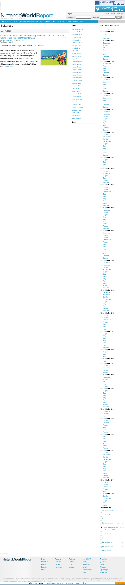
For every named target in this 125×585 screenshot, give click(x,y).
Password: (103, 17)
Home (4, 21)
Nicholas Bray (76, 40)
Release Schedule (106, 550)
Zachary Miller (76, 83)
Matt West (75, 112)
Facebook (103, 567)
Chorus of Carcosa (110, 538)
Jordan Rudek (76, 104)
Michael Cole (76, 45)
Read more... (10, 67)
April (104, 36)
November (106, 114)
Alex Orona (75, 88)
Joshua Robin (76, 96)
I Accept (120, 583)
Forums (68, 21)
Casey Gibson (76, 53)
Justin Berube (76, 37)
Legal (84, 567)
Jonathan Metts (77, 80)
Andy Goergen (77, 56)
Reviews (23, 21)
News (9, 21)
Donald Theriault (77, 107)
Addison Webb (77, 110)
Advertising (86, 564)
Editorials (38, 21)
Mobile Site (103, 572)
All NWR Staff (76, 118)
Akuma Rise (108, 514)
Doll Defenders (109, 546)
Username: (79, 17)
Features (47, 21)
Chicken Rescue (109, 534)
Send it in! (115, 26)
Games (15, 21)
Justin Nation (76, 86)
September (107, 64)
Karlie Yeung (76, 115)
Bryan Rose (76, 102)
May (104, 34)
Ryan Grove (76, 59)
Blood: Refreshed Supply (111, 527)
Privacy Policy (87, 570)
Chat (81, 21)
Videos (75, 21)
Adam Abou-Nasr (77, 29)
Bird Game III (108, 519)
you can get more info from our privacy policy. (66, 583)
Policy (85, 562)
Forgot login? (120, 13)
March (105, 54)
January (106, 38)
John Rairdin (76, 91)
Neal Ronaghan (77, 99)
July (104, 48)
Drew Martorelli (77, 77)
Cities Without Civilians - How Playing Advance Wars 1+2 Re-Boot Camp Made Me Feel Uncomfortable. (32, 36)
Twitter (102, 564)
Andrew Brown (77, 42)
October (106, 116)
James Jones (76, 67)
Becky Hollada (76, 64)
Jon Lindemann (77, 75)
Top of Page (104, 570)
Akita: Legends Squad (111, 510)
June (105, 50)
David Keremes (77, 72)
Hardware (58, 567)
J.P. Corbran (76, 48)
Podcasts (61, 21)
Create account (110, 13)
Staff (42, 570)
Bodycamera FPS (110, 529)
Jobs (84, 572)
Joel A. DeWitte (77, 32)
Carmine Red (76, 94)
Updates (104, 559)
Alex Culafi (75, 51)
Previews (30, 21)
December (106, 43)
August (105, 45)
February (106, 57)
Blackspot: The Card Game (112, 523)
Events (53, 21)
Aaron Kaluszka (77, 69)
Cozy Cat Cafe (109, 542)
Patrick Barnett (77, 34)
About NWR (87, 559)
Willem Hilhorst (7, 40)
